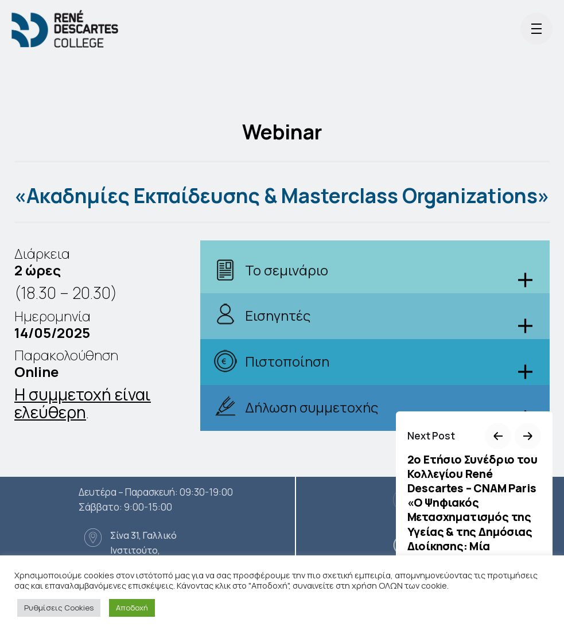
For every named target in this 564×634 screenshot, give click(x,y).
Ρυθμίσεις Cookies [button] (59, 607)
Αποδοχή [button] (132, 607)
